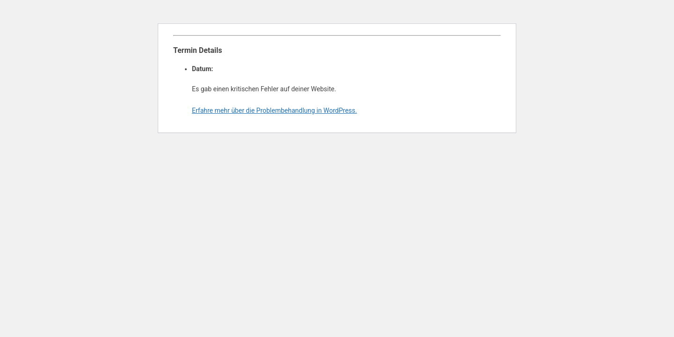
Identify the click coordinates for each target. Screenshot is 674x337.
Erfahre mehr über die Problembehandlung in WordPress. (274, 110)
